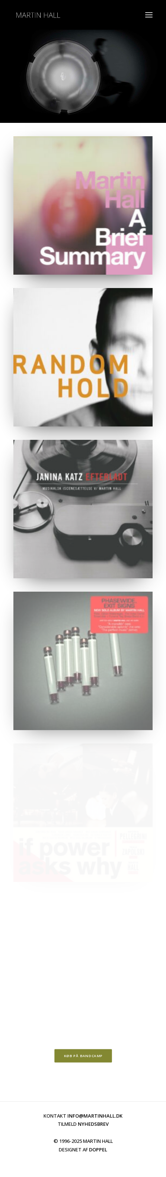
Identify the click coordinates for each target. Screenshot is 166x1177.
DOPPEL (98, 1149)
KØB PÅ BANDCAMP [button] (83, 1055)
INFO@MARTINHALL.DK (94, 1115)
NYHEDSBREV (93, 1124)
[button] (149, 15)
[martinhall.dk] (38, 15)
